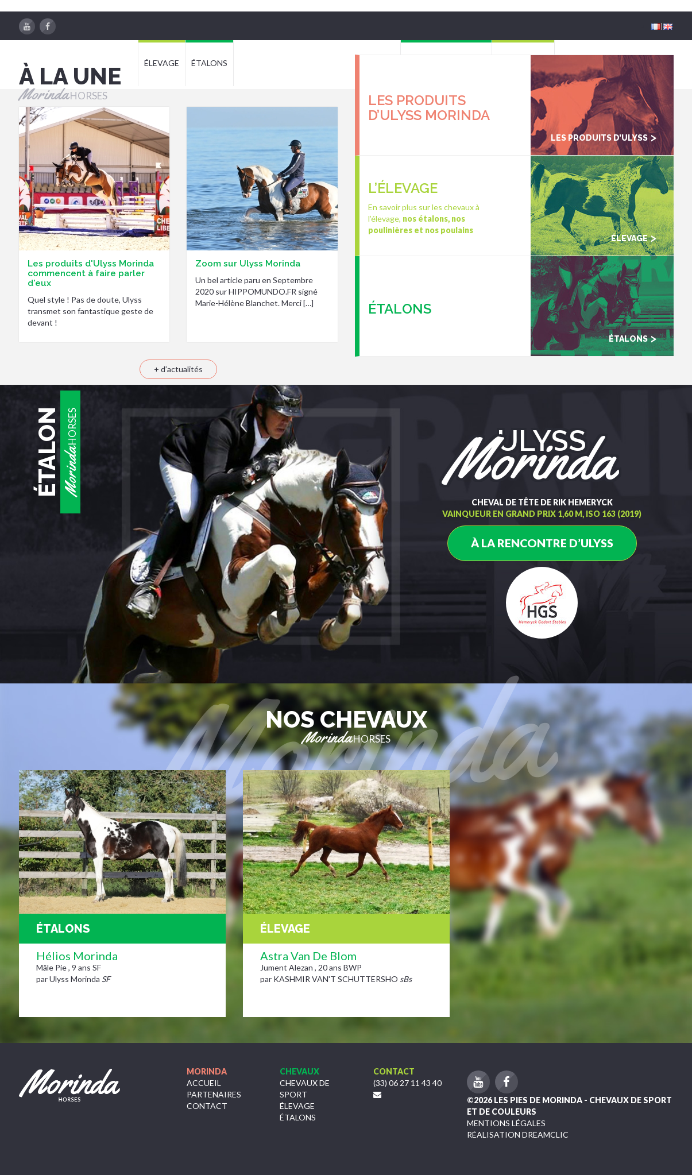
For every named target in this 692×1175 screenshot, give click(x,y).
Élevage (297, 1106)
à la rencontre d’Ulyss (542, 543)
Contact (207, 1106)
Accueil (204, 1083)
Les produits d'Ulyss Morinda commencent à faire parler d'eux (91, 273)
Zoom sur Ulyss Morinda (247, 263)
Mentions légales (506, 1123)
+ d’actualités (178, 369)
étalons (298, 1117)
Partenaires (214, 1094)
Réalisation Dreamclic (518, 1134)
